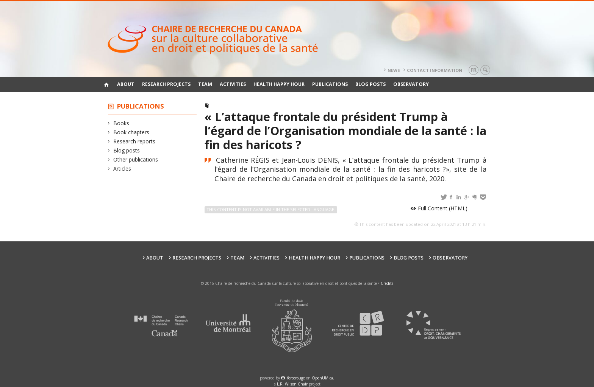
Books (121, 123)
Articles (122, 168)
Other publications (136, 159)
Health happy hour (279, 84)
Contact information (434, 70)
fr (474, 69)
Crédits (387, 283)
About (125, 84)
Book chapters (131, 132)
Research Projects (166, 84)
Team (205, 84)
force (296, 378)
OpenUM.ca (322, 378)
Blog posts (370, 84)
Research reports (134, 141)
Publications (330, 84)
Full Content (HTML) (442, 208)
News (394, 70)
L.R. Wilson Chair (292, 384)
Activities (233, 84)
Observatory (411, 84)
